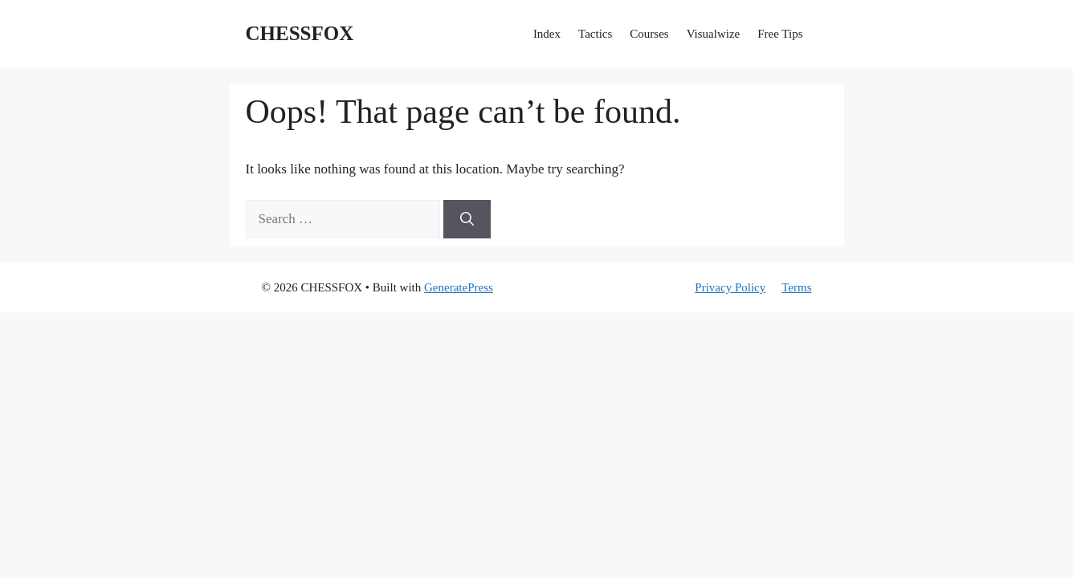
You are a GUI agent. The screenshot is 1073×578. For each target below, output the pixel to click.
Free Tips (779, 33)
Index (547, 33)
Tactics (595, 33)
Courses (649, 33)
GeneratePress (458, 287)
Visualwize (713, 33)
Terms (796, 287)
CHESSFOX (300, 33)
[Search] (467, 219)
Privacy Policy (730, 287)
